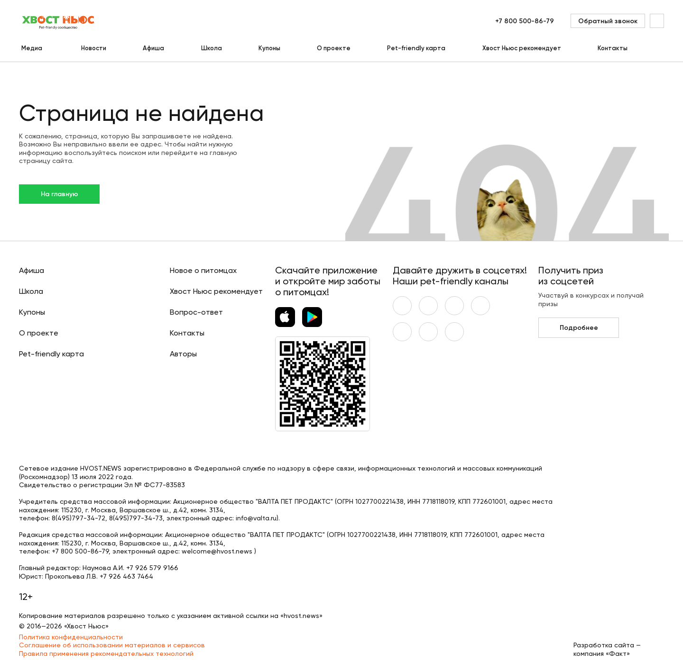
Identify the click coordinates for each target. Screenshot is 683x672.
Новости (93, 48)
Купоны (269, 48)
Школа (211, 48)
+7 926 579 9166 (152, 568)
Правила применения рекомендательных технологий (106, 653)
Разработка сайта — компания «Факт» (607, 649)
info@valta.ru (256, 518)
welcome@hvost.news (217, 551)
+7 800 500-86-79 (524, 21)
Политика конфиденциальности (71, 637)
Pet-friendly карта (416, 48)
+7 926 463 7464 (126, 576)
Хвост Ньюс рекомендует (521, 48)
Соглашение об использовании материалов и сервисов (112, 645)
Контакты (613, 48)
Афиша (153, 48)
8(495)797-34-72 (78, 518)
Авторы (183, 353)
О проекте (334, 48)
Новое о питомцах (203, 270)
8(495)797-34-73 (136, 518)
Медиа (31, 48)
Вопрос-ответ (196, 312)
